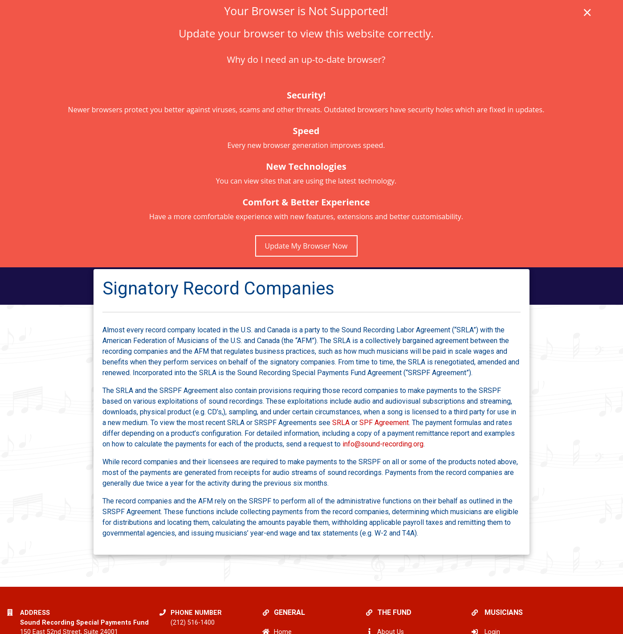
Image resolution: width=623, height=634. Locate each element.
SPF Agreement (384, 422)
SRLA (341, 422)
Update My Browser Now (306, 246)
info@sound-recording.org (382, 444)
